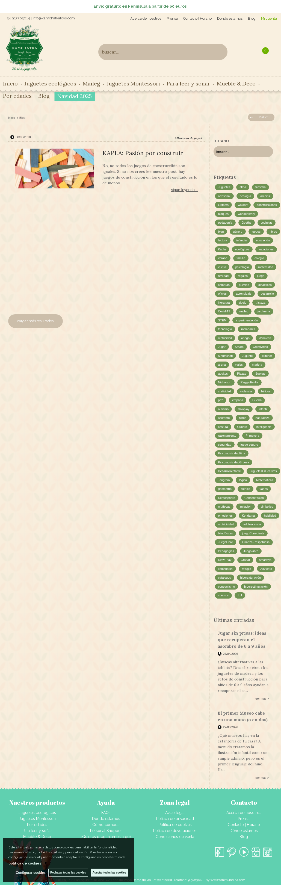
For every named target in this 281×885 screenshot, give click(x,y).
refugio (246, 568)
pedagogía (225, 222)
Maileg (91, 83)
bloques (223, 213)
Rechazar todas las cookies (68, 872)
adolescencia (252, 524)
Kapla (222, 249)
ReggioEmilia (249, 382)
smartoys (265, 559)
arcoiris (265, 196)
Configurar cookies (31, 873)
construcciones (267, 204)
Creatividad (260, 346)
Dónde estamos (229, 18)
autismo (223, 409)
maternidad (265, 267)
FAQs (106, 812)
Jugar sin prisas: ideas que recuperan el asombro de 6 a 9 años (242, 639)
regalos (243, 275)
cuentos (223, 595)
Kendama (248, 515)
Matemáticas (264, 480)
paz (220, 400)
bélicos (265, 391)
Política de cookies (175, 824)
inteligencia (263, 426)
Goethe (247, 222)
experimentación (247, 320)
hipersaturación (250, 577)
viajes (239, 364)
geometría (225, 488)
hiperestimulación (256, 586)
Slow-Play (225, 559)
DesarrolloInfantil (229, 471)
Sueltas (260, 373)
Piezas (241, 373)
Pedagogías (226, 551)
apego (245, 338)
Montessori (225, 355)
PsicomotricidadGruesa (233, 462)
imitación (245, 506)
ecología (245, 196)
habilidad (270, 515)
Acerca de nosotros (145, 18)
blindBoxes (225, 533)
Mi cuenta (269, 18)
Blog (252, 18)
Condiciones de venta (175, 836)
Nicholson (224, 382)
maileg (243, 311)
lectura (222, 240)
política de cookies (24, 863)
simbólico (267, 506)
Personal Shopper (106, 830)
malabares (248, 329)
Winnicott (265, 338)
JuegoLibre (225, 542)
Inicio (10, 83)
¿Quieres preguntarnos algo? (106, 836)
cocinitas (267, 222)
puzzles (244, 284)
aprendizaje (244, 293)
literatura (224, 302)
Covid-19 (224, 311)
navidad (223, 275)
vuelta (222, 267)
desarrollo (267, 293)
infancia (241, 240)
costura (223, 426)
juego (260, 275)
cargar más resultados (35, 321)
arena (222, 364)
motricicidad (226, 524)
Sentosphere (226, 497)
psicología (242, 267)
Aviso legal (175, 812)
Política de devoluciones (175, 830)
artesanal (224, 196)
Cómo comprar (106, 824)
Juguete (247, 355)
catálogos (224, 577)
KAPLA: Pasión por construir (142, 153)
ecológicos (242, 249)
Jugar (222, 346)
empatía (237, 400)
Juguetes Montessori (133, 83)
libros (273, 231)
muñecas (224, 506)
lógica (243, 480)
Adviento (266, 568)
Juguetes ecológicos (50, 83)
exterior (267, 355)
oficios (222, 293)
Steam (239, 346)
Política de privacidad (175, 818)
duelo (242, 302)
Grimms (223, 204)
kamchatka (225, 568)
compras (224, 284)
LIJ (240, 595)
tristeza (260, 302)
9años (263, 488)
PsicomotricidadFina (231, 453)
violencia (246, 391)
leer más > (262, 698)
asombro (224, 417)
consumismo (226, 586)
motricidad (225, 338)
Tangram (224, 480)
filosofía (260, 187)
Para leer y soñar (188, 83)
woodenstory (246, 213)
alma (242, 187)
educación (263, 240)
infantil (263, 409)
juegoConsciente (253, 533)
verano (222, 258)
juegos (256, 231)
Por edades (17, 95)
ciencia (245, 488)
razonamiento (227, 435)
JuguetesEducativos (263, 471)
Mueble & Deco (236, 83)
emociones (225, 515)
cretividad (224, 391)
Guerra (257, 400)
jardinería (264, 311)
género (237, 231)
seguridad (224, 444)
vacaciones (266, 249)
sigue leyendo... (184, 190)
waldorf (242, 204)
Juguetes (224, 187)
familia (240, 258)
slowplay (243, 409)
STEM (222, 320)
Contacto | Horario (197, 18)
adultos (223, 373)
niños (242, 417)
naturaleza (263, 417)
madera (257, 364)
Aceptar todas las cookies (109, 872)
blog (221, 231)
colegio (259, 258)
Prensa (172, 18)
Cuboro (242, 426)
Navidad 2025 (74, 96)
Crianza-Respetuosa (256, 542)
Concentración (254, 497)
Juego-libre (250, 551)
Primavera (252, 435)
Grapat (245, 559)
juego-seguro (249, 444)
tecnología (225, 329)
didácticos (265, 284)
